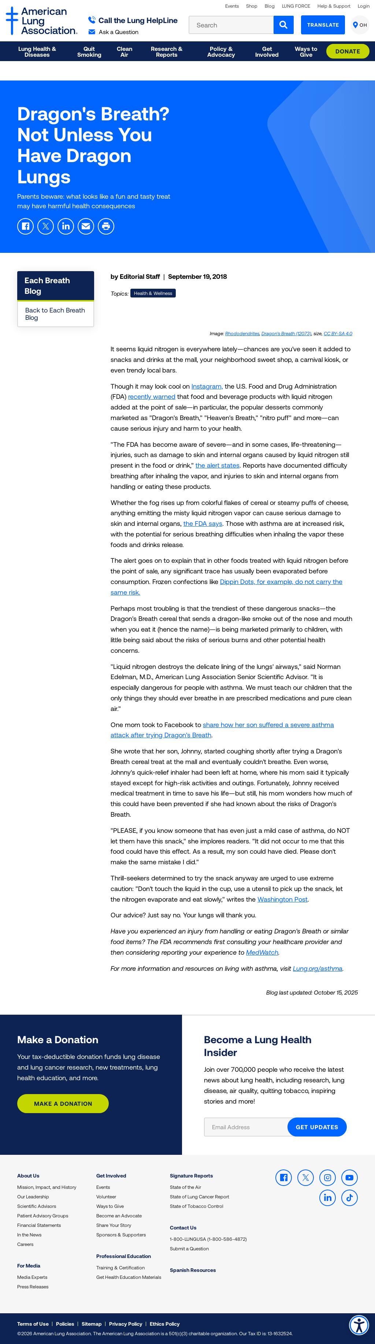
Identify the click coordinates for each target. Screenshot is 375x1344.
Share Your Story (113, 1225)
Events (232, 6)
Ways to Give (110, 1206)
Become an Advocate (119, 1215)
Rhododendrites (242, 333)
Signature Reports (191, 1175)
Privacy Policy (125, 1324)
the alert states (218, 465)
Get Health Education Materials (128, 1277)
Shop (251, 6)
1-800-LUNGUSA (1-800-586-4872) (208, 1239)
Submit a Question (189, 1248)
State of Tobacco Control (196, 1206)
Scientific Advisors (36, 1206)
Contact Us (183, 1227)
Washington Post (282, 899)
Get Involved (111, 1175)
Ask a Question (113, 31)
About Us (28, 1175)
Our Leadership (33, 1196)
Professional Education (123, 1256)
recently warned (151, 396)
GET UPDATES (317, 1126)
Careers (25, 1244)
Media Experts (32, 1277)
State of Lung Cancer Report (199, 1196)
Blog (270, 6)
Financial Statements (39, 1225)
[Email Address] (250, 1127)
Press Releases (32, 1286)
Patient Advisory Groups (42, 1215)
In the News (29, 1235)
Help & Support (334, 6)
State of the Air (185, 1187)
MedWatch (262, 952)
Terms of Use (33, 1324)
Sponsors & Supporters (121, 1235)
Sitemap (92, 1324)
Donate (347, 51)
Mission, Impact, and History (46, 1187)
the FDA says (202, 523)
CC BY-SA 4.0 (338, 333)
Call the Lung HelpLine (133, 20)
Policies (65, 1324)
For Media (28, 1265)
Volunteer (106, 1196)
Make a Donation (63, 1103)
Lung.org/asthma (317, 968)
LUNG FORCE (296, 6)
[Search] (284, 25)
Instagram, (207, 386)
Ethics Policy (165, 1324)
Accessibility (358, 1324)
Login (364, 6)
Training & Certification (120, 1267)
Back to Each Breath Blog (55, 313)
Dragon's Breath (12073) (286, 333)
